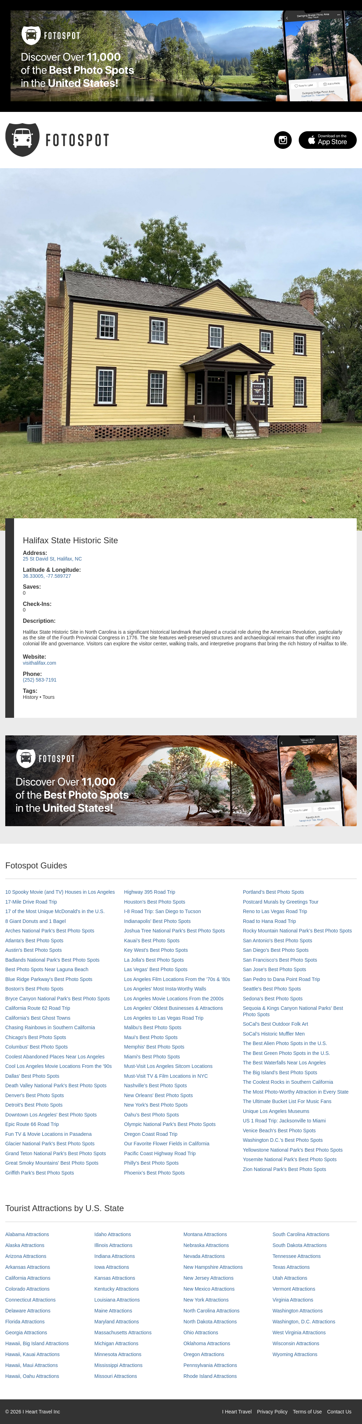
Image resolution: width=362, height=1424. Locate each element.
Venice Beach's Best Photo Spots (279, 1130)
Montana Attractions (205, 1234)
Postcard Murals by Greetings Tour (280, 902)
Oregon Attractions (203, 1354)
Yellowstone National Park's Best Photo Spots (293, 1150)
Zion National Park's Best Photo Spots (284, 1169)
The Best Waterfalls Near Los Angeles (284, 1062)
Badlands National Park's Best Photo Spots (52, 960)
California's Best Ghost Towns (37, 1018)
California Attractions (27, 1278)
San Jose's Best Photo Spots (274, 969)
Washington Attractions (298, 1311)
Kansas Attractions (115, 1278)
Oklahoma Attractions (206, 1343)
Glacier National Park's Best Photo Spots (50, 1143)
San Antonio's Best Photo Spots (277, 940)
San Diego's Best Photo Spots (276, 950)
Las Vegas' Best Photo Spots (155, 969)
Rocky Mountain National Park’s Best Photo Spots (297, 930)
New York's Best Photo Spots (156, 1105)
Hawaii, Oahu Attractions (32, 1376)
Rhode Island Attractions (210, 1376)
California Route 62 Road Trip (37, 1008)
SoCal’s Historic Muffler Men (274, 1034)
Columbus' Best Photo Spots (36, 1047)
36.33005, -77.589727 (47, 576)
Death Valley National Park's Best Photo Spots (55, 1085)
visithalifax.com (39, 663)
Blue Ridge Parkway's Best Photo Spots (48, 979)
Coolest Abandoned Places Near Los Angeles (55, 1056)
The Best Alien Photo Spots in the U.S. (285, 1043)
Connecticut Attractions (30, 1300)
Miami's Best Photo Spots (152, 1056)
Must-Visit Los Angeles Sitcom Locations (168, 1066)
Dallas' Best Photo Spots (32, 1076)
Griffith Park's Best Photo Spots (39, 1173)
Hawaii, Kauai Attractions (32, 1354)
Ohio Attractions (200, 1332)
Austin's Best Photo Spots (33, 950)
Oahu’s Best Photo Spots (151, 1115)
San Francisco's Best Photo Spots (280, 960)
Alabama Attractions (27, 1234)
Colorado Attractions (27, 1289)
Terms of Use (307, 1411)
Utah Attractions (290, 1278)
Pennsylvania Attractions (210, 1365)
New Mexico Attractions (209, 1289)
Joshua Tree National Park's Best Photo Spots (174, 930)
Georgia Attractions (26, 1332)
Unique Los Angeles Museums (276, 1111)
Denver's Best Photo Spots (34, 1095)
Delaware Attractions (27, 1311)
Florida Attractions (25, 1321)
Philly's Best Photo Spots (151, 1163)
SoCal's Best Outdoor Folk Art (275, 1024)
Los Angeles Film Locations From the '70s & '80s (177, 979)
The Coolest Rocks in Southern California (288, 1082)
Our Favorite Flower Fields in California (166, 1143)
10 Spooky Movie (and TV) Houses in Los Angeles (60, 892)
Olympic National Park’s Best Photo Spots (169, 1124)
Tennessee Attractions (297, 1256)
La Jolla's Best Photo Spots (154, 960)
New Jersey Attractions (208, 1278)
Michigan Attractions (116, 1343)
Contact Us (339, 1411)
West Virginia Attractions (299, 1332)
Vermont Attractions (294, 1289)
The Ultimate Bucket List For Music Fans (287, 1101)
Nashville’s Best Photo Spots (155, 1085)
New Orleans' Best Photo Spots (158, 1095)
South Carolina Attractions (301, 1234)
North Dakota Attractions (210, 1321)
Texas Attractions (291, 1267)
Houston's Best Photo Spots (154, 902)
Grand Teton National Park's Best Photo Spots (55, 1153)
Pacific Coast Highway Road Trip (160, 1153)
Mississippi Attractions (119, 1365)
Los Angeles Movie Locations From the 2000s (174, 998)
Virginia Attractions (293, 1300)
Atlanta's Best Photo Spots (34, 940)
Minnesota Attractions (118, 1354)
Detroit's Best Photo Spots (34, 1105)
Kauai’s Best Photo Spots (152, 940)
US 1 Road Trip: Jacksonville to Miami (284, 1121)
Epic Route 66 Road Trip (32, 1124)
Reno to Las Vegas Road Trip (275, 911)
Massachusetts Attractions (123, 1332)
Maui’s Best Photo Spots (150, 1037)
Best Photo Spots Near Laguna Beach (47, 969)
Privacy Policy (272, 1411)
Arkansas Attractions (27, 1267)
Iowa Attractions (112, 1267)
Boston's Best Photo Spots (34, 989)
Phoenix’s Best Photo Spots (154, 1173)
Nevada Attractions (204, 1256)
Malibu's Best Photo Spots (152, 1027)
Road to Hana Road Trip (269, 921)
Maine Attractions (113, 1311)
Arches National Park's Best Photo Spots (49, 930)
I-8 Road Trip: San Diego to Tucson (162, 911)
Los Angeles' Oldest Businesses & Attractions (173, 1008)
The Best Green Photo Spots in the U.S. (286, 1053)
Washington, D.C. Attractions (304, 1321)
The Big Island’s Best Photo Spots (280, 1072)
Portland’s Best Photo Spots (273, 892)
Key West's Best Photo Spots (156, 950)
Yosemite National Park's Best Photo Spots (290, 1159)
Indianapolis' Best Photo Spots (157, 921)
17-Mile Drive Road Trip (31, 902)
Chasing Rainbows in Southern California (50, 1027)
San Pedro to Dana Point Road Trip (281, 979)
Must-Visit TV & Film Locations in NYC (166, 1076)
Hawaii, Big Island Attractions (37, 1343)
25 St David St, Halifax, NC (52, 559)
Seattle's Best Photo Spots (272, 989)
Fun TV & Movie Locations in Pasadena (48, 1134)
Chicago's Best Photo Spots (35, 1037)
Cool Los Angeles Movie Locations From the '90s (58, 1066)
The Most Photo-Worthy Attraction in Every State (296, 1092)
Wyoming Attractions (295, 1354)
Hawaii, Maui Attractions (31, 1365)
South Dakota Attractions (300, 1245)
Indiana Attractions (115, 1256)
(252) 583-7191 (40, 680)
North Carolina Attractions (211, 1311)
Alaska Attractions (24, 1245)
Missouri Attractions (116, 1376)
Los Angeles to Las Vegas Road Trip (163, 1018)
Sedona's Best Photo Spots (273, 998)
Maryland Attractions (117, 1321)
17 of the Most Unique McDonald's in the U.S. (55, 911)
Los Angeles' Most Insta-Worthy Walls (165, 989)
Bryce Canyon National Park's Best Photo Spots (57, 998)
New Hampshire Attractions (213, 1267)
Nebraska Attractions (206, 1245)
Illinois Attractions (113, 1245)
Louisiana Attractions (117, 1300)
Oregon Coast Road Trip (150, 1134)
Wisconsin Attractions (296, 1343)
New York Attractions (205, 1300)
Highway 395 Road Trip (149, 892)
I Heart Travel (237, 1411)
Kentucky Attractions (117, 1289)
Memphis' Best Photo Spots (154, 1047)
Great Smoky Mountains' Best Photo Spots (51, 1163)
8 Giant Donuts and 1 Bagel (35, 921)
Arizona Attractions (25, 1256)
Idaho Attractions (113, 1234)
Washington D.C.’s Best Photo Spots (283, 1140)
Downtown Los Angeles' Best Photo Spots (51, 1115)
